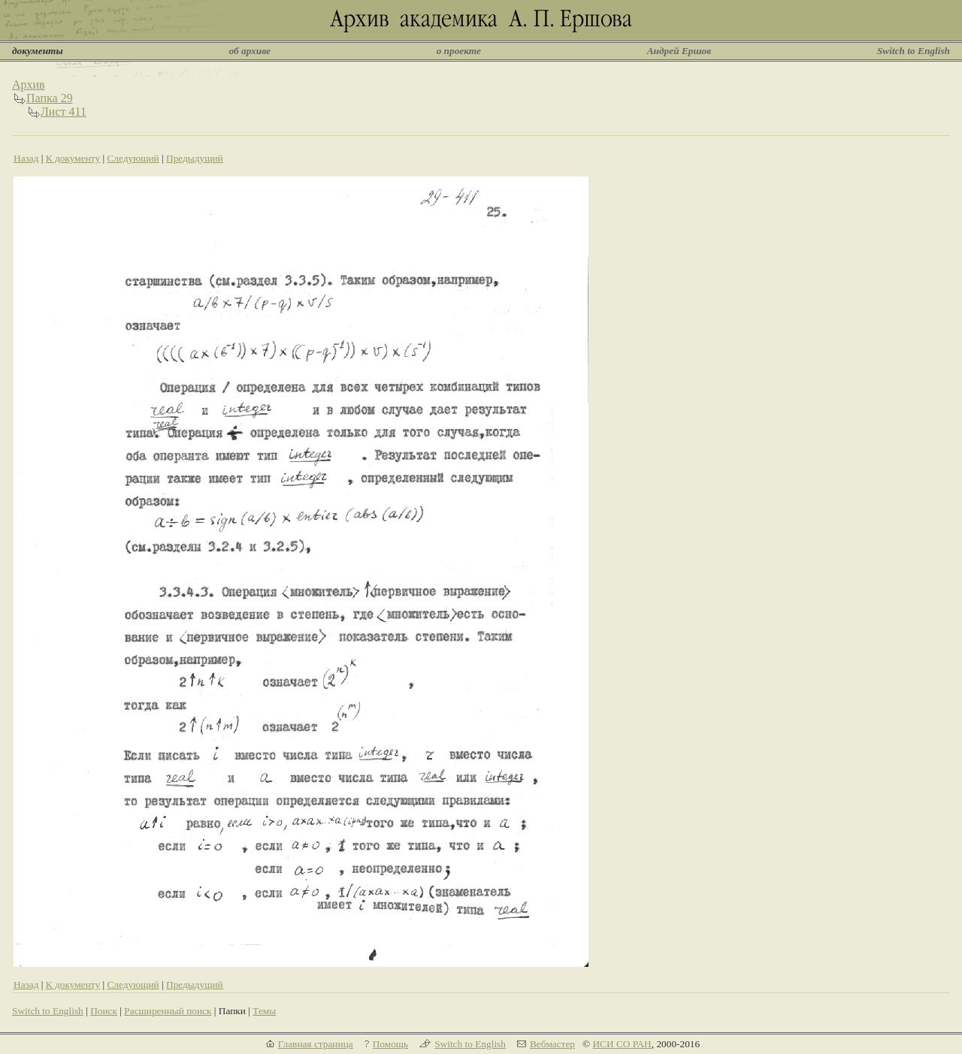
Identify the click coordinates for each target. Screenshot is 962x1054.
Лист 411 (63, 111)
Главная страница (315, 1043)
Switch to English (913, 50)
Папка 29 (49, 98)
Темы (264, 1010)
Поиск (103, 1010)
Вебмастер (552, 1043)
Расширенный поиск (167, 1010)
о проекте (459, 50)
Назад (26, 158)
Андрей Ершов (679, 50)
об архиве (249, 50)
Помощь (390, 1043)
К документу (73, 158)
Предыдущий (194, 158)
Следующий (133, 158)
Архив (28, 84)
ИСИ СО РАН (621, 1043)
